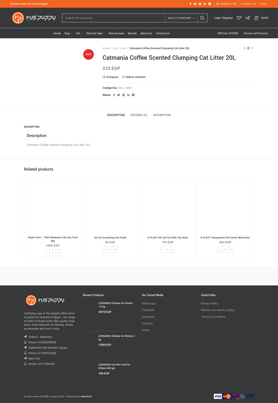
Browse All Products (256, 33)
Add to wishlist (136, 77)
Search (202, 18)
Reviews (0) (139, 115)
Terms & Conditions (213, 316)
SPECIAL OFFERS (227, 33)
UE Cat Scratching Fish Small (110, 237)
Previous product (244, 48)
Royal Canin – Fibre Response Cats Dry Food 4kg (52, 239)
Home (106, 48)
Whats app (149, 303)
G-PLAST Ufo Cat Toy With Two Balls (167, 237)
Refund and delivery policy (218, 310)
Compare (112, 77)
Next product (252, 48)
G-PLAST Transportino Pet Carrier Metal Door (225, 237)
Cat (115, 48)
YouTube (147, 323)
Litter (123, 48)
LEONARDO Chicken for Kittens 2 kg (116, 337)
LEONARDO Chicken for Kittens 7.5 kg (115, 304)
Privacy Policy (210, 303)
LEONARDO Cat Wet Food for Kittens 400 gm (114, 366)
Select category (179, 18)
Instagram (148, 316)
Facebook (148, 310)
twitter (146, 330)
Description (116, 115)
